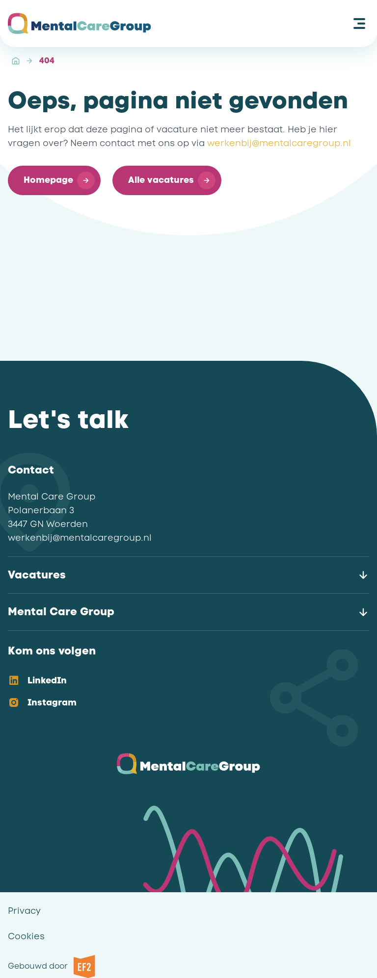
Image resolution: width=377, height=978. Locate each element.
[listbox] (180, 692)
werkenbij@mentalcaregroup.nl (279, 143)
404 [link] (46, 60)
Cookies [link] (26, 936)
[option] (180, 681)
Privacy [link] (24, 911)
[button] (54, 180)
